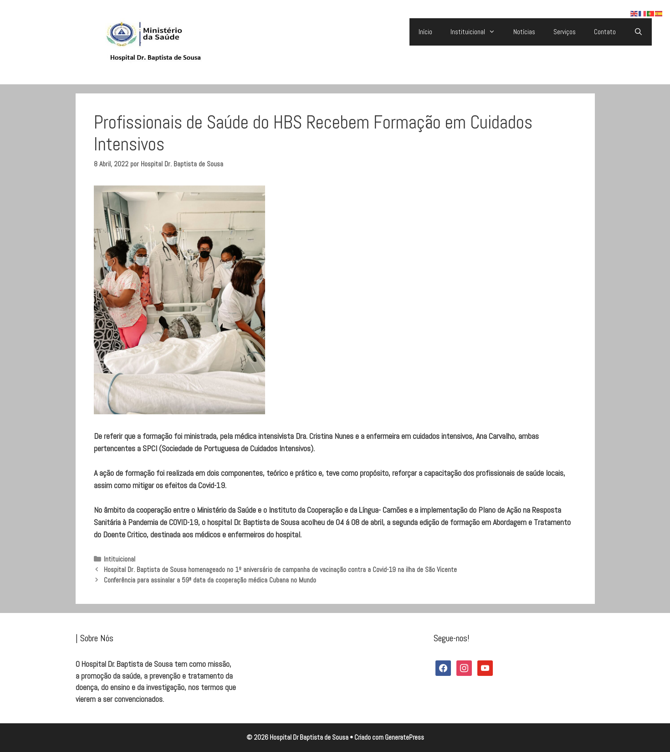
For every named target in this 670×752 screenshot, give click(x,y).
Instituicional (477, 32)
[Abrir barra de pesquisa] (638, 32)
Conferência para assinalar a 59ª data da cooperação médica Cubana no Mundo (210, 580)
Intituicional (119, 559)
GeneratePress (404, 737)
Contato (605, 31)
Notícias (524, 31)
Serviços (564, 31)
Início (425, 31)
